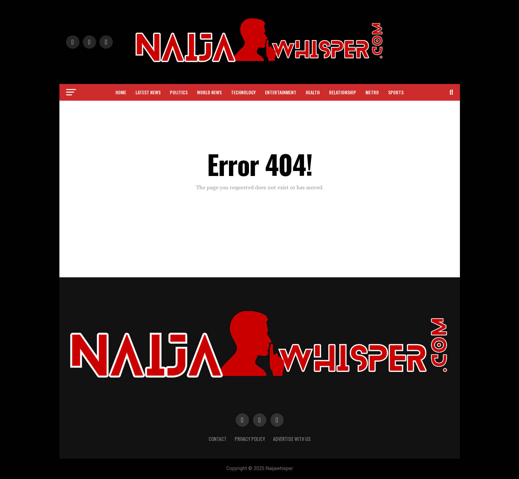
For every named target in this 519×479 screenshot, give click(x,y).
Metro (372, 92)
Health (313, 92)
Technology (243, 92)
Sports (396, 92)
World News (209, 92)
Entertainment (280, 92)
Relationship (342, 92)
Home (120, 92)
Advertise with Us (292, 438)
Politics (179, 92)
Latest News (148, 92)
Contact (218, 438)
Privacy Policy (250, 438)
